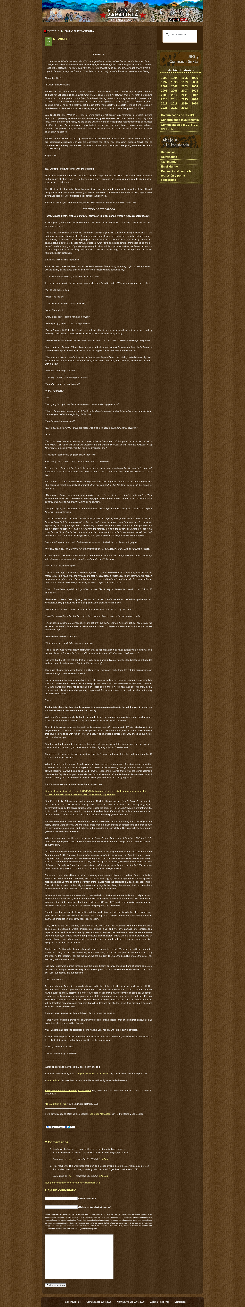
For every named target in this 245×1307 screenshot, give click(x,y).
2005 (164, 90)
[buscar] (179, 35)
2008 (195, 90)
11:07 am (104, 1159)
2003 (184, 86)
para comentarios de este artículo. (64, 1182)
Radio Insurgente (72, 1302)
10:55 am (104, 1176)
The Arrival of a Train (56, 1104)
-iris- (70, 1159)
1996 (195, 78)
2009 (164, 95)
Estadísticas (180, 1302)
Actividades (169, 157)
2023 (184, 107)
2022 (174, 107)
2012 (195, 95)
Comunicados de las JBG (178, 115)
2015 (184, 99)
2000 (195, 82)
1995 (184, 78)
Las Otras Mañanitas (100, 1114)
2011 (184, 95)
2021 (164, 107)
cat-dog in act (54, 1080)
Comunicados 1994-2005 (99, 1302)
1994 (174, 78)
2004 (195, 86)
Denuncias (168, 152)
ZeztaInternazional (159, 1302)
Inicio (51, 31)
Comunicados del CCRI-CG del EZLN (179, 127)
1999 (184, 82)
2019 (184, 103)
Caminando (168, 161)
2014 (174, 99)
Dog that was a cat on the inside (93, 1073)
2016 (195, 99)
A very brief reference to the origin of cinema (68, 1090)
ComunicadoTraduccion (79, 31)
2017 (164, 103)
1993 (164, 78)
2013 (164, 99)
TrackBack (93, 1182)
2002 (174, 86)
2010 (174, 95)
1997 (164, 82)
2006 (174, 90)
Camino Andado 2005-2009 (131, 1302)
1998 (174, 82)
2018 (174, 103)
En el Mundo (169, 166)
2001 (164, 86)
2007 (184, 90)
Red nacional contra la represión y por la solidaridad (176, 175)
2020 (195, 103)
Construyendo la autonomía (180, 119)
